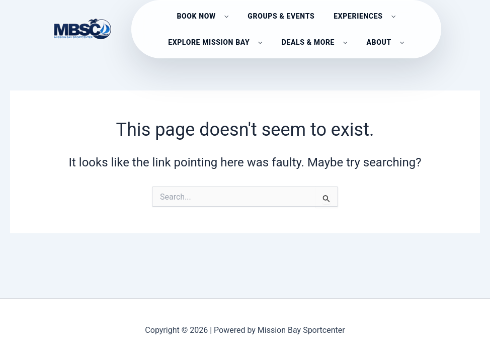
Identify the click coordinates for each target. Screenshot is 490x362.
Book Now (202, 15)
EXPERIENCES (364, 15)
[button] (223, 15)
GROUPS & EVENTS (281, 15)
